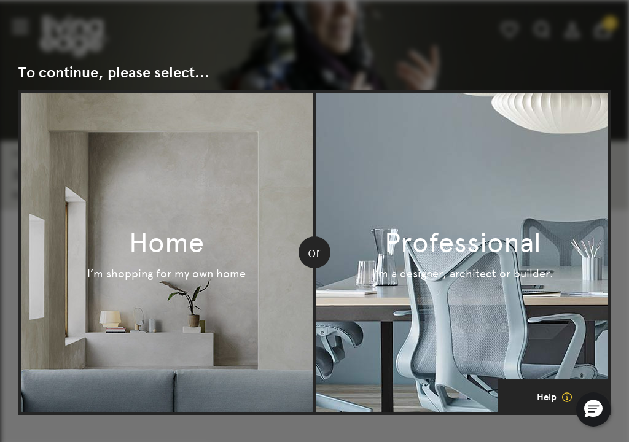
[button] (593, 409)
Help (554, 397)
